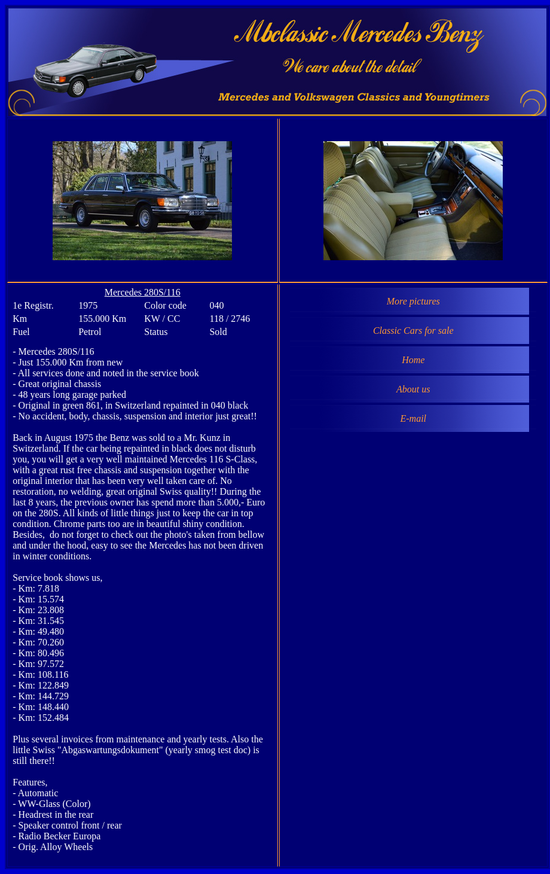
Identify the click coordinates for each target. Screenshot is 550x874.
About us (413, 389)
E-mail (413, 418)
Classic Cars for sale (413, 330)
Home (413, 360)
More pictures (413, 301)
